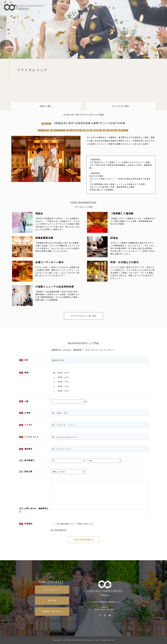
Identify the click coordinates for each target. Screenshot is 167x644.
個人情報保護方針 (59, 530)
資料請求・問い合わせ (52, 611)
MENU (160, 6)
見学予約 (52, 601)
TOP (161, 33)
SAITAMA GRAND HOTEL (23, 5)
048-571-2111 (51, 582)
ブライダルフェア (52, 590)
